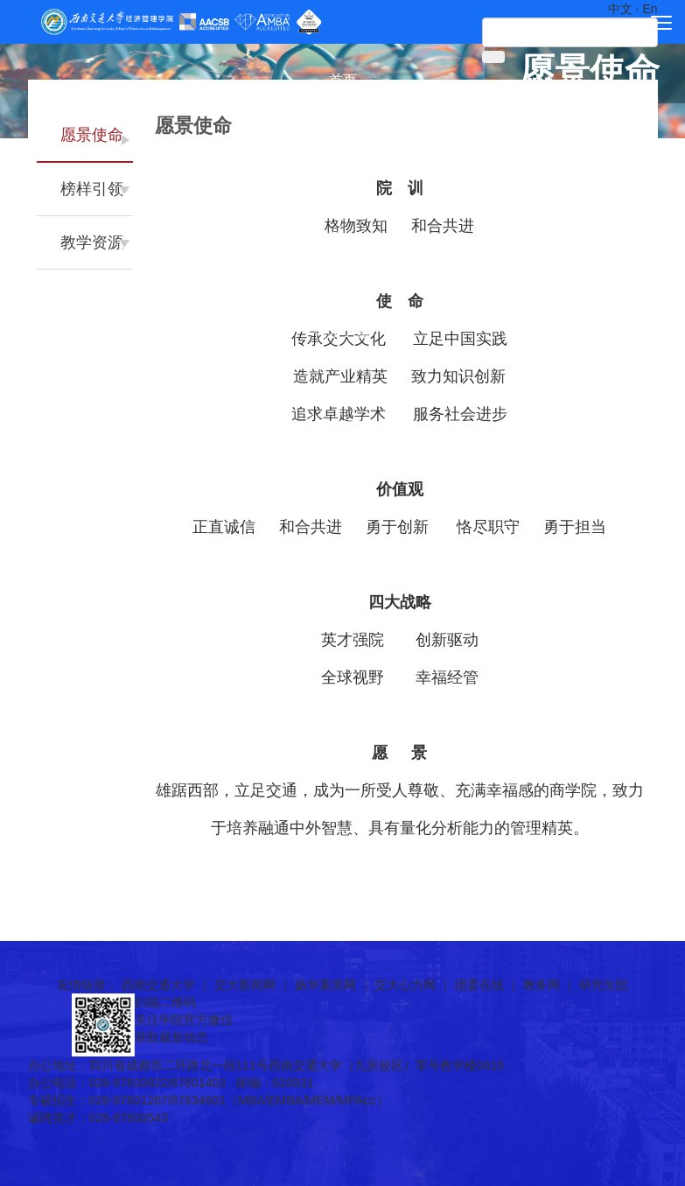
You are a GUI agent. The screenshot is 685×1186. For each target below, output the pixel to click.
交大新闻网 (245, 985)
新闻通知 (343, 426)
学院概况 (343, 111)
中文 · (625, 9)
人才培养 (343, 206)
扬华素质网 (325, 985)
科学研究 (343, 174)
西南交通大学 (158, 985)
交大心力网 (405, 985)
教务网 (541, 985)
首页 (343, 80)
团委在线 (479, 985)
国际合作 (343, 237)
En (649, 9)
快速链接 (343, 395)
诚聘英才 (343, 363)
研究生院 (603, 985)
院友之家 (343, 332)
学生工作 (343, 300)
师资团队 (343, 143)
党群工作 (343, 269)
